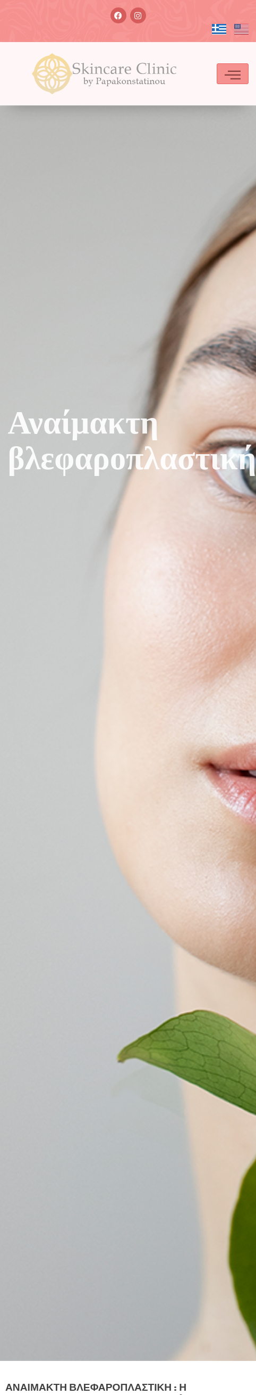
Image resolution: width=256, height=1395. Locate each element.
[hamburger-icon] (233, 73)
